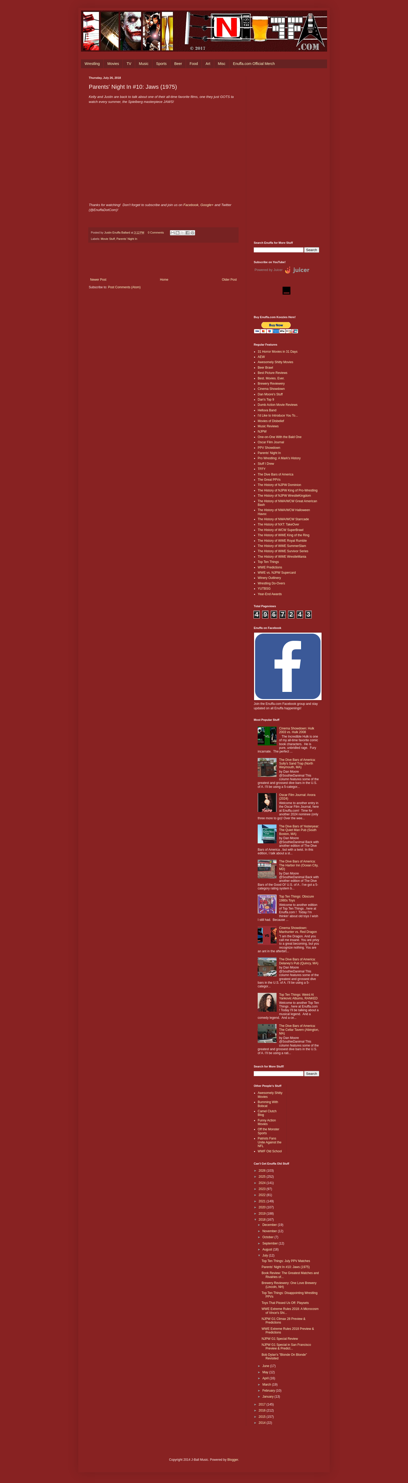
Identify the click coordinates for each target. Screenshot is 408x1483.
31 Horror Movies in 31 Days (277, 351)
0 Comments (156, 232)
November (270, 1231)
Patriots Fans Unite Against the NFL (270, 1142)
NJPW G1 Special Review (280, 1339)
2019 (263, 1213)
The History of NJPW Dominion (279, 485)
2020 (263, 1207)
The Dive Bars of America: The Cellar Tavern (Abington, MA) (299, 1029)
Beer (178, 64)
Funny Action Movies (267, 1122)
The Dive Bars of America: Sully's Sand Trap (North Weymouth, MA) (297, 763)
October (268, 1237)
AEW (261, 357)
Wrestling (92, 64)
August (267, 1249)
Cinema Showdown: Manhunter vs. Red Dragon (298, 929)
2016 (263, 1410)
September (270, 1243)
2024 (263, 1183)
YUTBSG (264, 588)
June (266, 1366)
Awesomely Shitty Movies (275, 362)
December (270, 1225)
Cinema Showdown (271, 389)
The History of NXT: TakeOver (278, 524)
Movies (113, 64)
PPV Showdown (269, 448)
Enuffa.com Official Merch (254, 64)
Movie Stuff (108, 238)
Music (143, 64)
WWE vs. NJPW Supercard (277, 572)
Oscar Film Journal (271, 442)
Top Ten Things (268, 562)
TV (128, 64)
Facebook (191, 205)
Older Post (229, 279)
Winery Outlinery (269, 578)
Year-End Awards (270, 594)
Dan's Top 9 (266, 399)
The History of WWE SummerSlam (282, 546)
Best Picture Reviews (272, 373)
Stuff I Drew (266, 464)
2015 (263, 1417)
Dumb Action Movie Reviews (277, 405)
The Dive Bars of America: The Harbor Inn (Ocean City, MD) (298, 865)
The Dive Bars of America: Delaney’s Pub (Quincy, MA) (298, 961)
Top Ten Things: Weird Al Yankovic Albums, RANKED (298, 996)
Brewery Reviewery (271, 383)
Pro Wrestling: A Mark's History (279, 458)
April (265, 1378)
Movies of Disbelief (271, 421)
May (265, 1372)
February (269, 1390)
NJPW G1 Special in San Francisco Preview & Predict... (286, 1346)
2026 (263, 1170)
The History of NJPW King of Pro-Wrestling (288, 490)
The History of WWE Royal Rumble (282, 541)
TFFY (262, 469)
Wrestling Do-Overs (271, 583)
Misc (221, 64)
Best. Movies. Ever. (271, 378)
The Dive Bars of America (275, 474)
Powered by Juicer (269, 270)
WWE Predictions (270, 567)
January (268, 1396)
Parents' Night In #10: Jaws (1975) (286, 1267)
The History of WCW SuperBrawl (281, 530)
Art (208, 64)
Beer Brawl (265, 367)
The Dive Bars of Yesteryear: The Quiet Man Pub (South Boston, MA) (299, 830)
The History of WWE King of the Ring (283, 535)
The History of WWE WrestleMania (282, 556)
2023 (263, 1189)
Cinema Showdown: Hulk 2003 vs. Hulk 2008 (296, 730)
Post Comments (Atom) (124, 287)
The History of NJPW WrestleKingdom (284, 495)
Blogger (232, 1460)
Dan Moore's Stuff (270, 394)
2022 (263, 1195)
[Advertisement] (286, 154)
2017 (263, 1404)
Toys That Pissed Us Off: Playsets (285, 1303)
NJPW (262, 431)
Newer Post (98, 279)
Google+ (206, 205)
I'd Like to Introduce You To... (278, 415)
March (267, 1384)
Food (194, 64)
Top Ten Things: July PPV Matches (286, 1261)
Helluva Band (267, 410)
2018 (263, 1219)
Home (164, 279)
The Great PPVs (269, 480)
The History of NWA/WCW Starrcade (283, 519)
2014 (263, 1423)
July (265, 1255)
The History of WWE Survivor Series (283, 551)
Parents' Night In (127, 238)
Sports (161, 64)
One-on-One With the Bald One (279, 437)
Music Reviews (268, 426)
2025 (263, 1176)
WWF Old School (270, 1151)
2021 (263, 1201)
